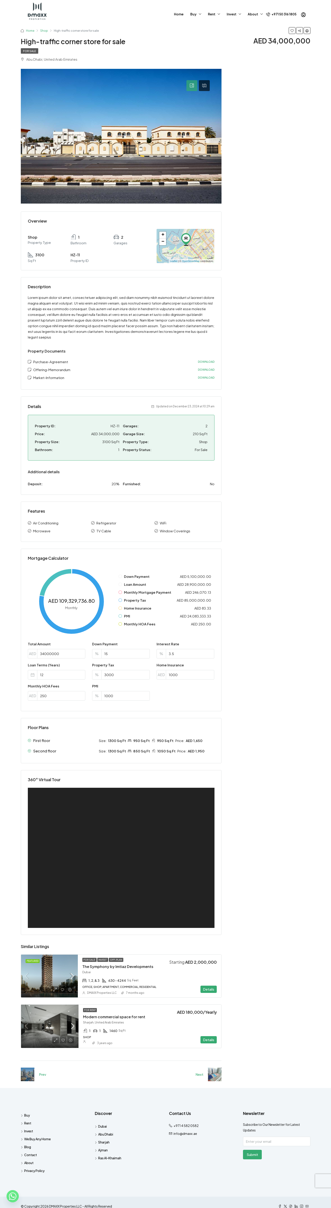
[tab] (191, 85)
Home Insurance (170, 665)
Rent (211, 14)
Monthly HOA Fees (43, 686)
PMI (95, 686)
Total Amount (39, 644)
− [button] (162, 241)
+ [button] (162, 235)
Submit (252, 1154)
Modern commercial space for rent (114, 1016)
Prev (42, 1074)
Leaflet (173, 261)
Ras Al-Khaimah (109, 1158)
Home (178, 14)
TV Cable (103, 531)
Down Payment (105, 644)
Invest (231, 14)
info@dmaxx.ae (185, 1133)
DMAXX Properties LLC (102, 992)
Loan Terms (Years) (44, 665)
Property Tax (103, 665)
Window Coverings (175, 531)
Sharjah (104, 1142)
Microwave (41, 531)
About (253, 14)
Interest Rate (168, 644)
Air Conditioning (45, 523)
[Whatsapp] (13, 1196)
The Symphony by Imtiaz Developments (117, 966)
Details (208, 989)
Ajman (103, 1150)
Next (199, 1074)
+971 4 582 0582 (186, 1126)
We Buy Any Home (37, 1139)
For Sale (29, 51)
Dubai (102, 1126)
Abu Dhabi (105, 1134)
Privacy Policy (34, 1171)
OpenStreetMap (191, 261)
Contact (30, 1155)
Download (206, 361)
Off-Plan (116, 959)
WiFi (163, 523)
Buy (193, 14)
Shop (44, 30)
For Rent (90, 1010)
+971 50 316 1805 (281, 14)
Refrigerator (106, 523)
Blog (27, 1147)
